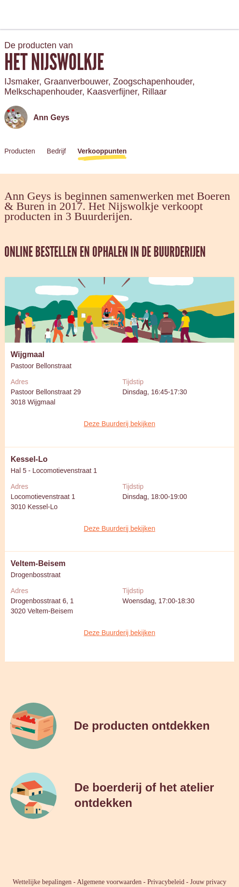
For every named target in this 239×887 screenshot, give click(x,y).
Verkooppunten (102, 151)
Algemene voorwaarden (109, 882)
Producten (19, 151)
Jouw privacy (208, 882)
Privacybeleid (165, 882)
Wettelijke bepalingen (42, 882)
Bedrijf (56, 151)
